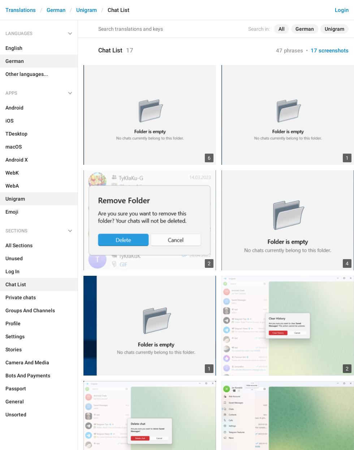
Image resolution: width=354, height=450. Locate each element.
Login (342, 10)
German (56, 10)
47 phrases (289, 50)
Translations (20, 10)
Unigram (86, 10)
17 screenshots (330, 50)
